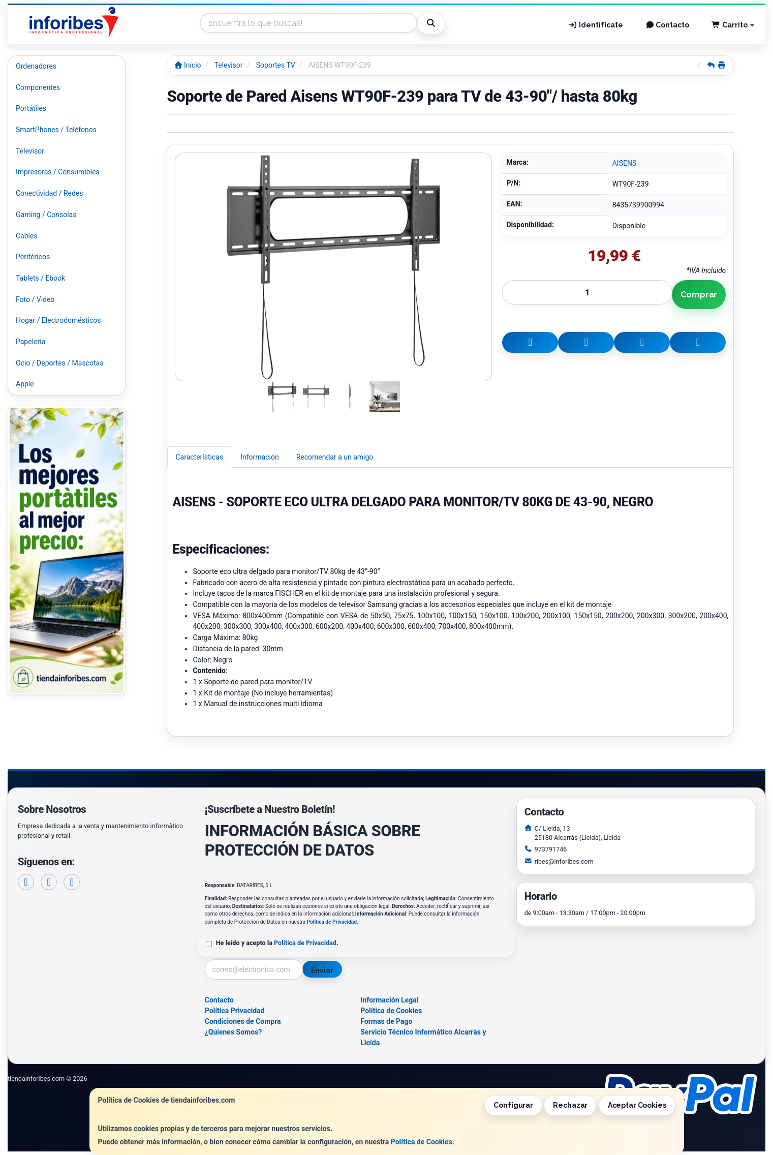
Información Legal (389, 1000)
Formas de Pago (386, 1021)
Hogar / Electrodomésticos (58, 320)
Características (199, 457)
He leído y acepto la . (277, 943)
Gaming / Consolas (46, 214)
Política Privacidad (235, 1011)
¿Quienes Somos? (233, 1032)
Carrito (733, 25)
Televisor (30, 151)
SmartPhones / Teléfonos (56, 130)
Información (259, 457)
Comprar (699, 294)
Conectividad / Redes (49, 193)
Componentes (38, 87)
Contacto (667, 25)
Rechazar (570, 1105)
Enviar (322, 970)
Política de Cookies (421, 1142)
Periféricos (33, 257)
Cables (27, 236)
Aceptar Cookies (637, 1105)
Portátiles (31, 108)
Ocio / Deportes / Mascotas (59, 363)
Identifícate (595, 25)
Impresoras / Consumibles (58, 172)
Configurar (513, 1105)
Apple (25, 384)
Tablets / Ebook (40, 278)
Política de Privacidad (332, 922)
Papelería (30, 342)
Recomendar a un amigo (335, 457)
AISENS (624, 163)
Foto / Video (35, 299)
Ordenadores (36, 66)
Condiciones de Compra (243, 1021)
